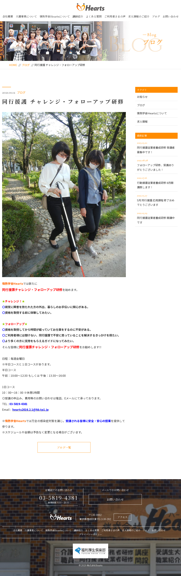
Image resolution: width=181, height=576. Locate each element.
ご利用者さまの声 (114, 16)
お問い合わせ (171, 16)
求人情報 (142, 121)
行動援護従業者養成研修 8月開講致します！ (156, 182)
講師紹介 (77, 16)
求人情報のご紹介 (138, 16)
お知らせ (142, 97)
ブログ (156, 16)
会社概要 (7, 16)
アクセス (122, 517)
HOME (13, 65)
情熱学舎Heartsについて (55, 16)
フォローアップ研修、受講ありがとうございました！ (156, 164)
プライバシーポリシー (90, 534)
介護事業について (26, 16)
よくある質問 (94, 16)
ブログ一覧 (64, 447)
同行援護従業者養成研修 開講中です (156, 217)
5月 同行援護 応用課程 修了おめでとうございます (156, 200)
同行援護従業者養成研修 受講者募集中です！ (156, 147)
